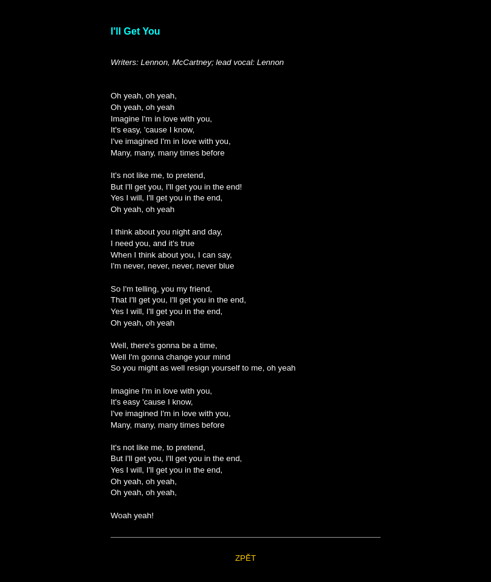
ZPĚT (245, 558)
